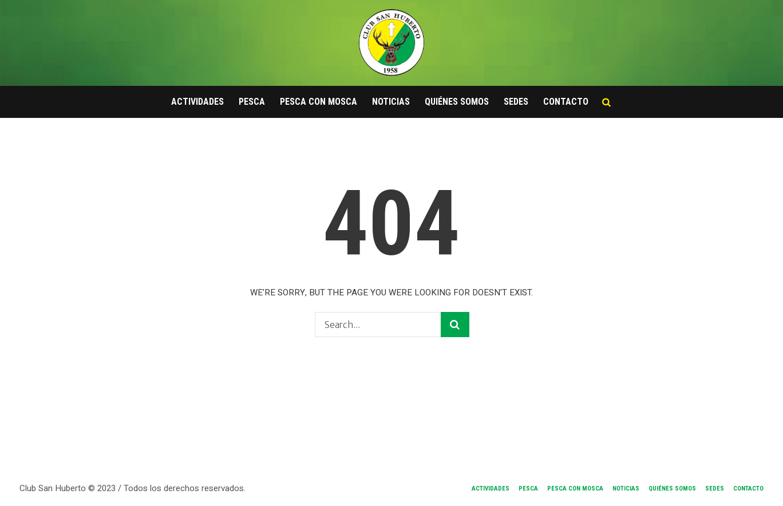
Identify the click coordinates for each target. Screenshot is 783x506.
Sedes (714, 488)
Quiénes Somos (672, 488)
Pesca (528, 488)
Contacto (748, 488)
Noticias (625, 488)
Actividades (490, 488)
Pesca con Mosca (575, 488)
